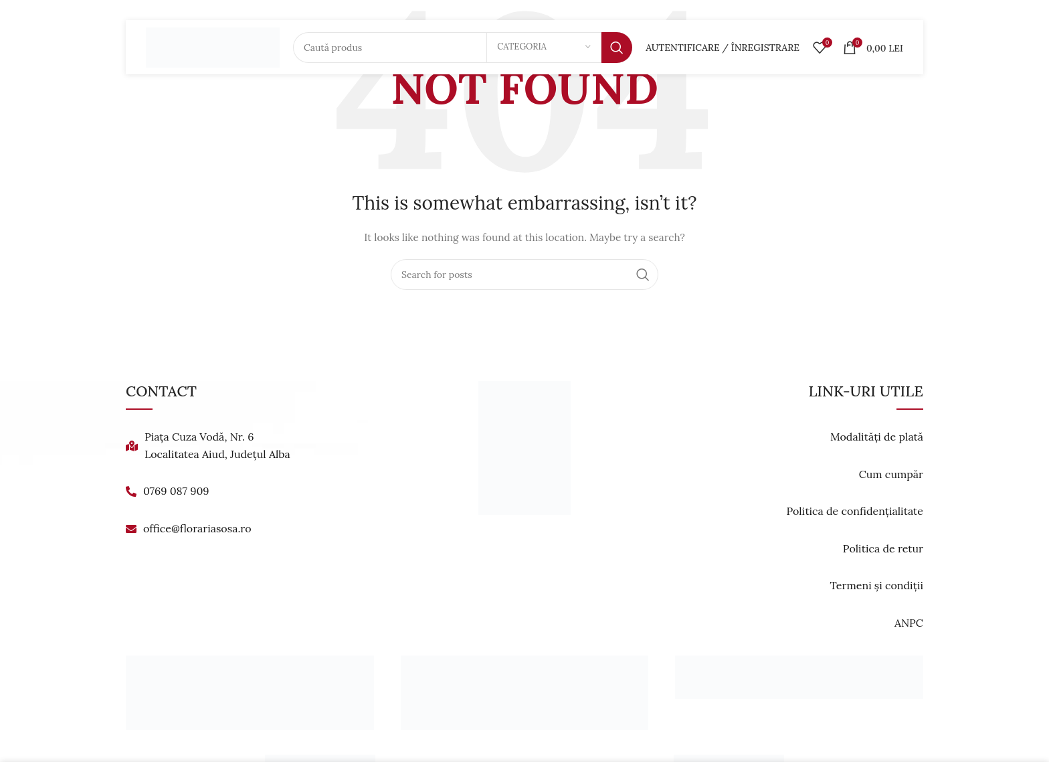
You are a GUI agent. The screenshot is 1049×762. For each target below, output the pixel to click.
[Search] (462, 50)
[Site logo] (213, 50)
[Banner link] (250, 693)
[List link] (252, 446)
